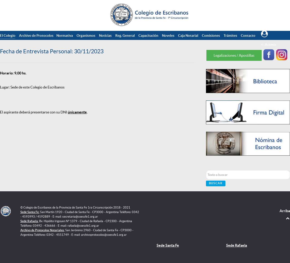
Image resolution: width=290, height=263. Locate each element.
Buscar (216, 183)
